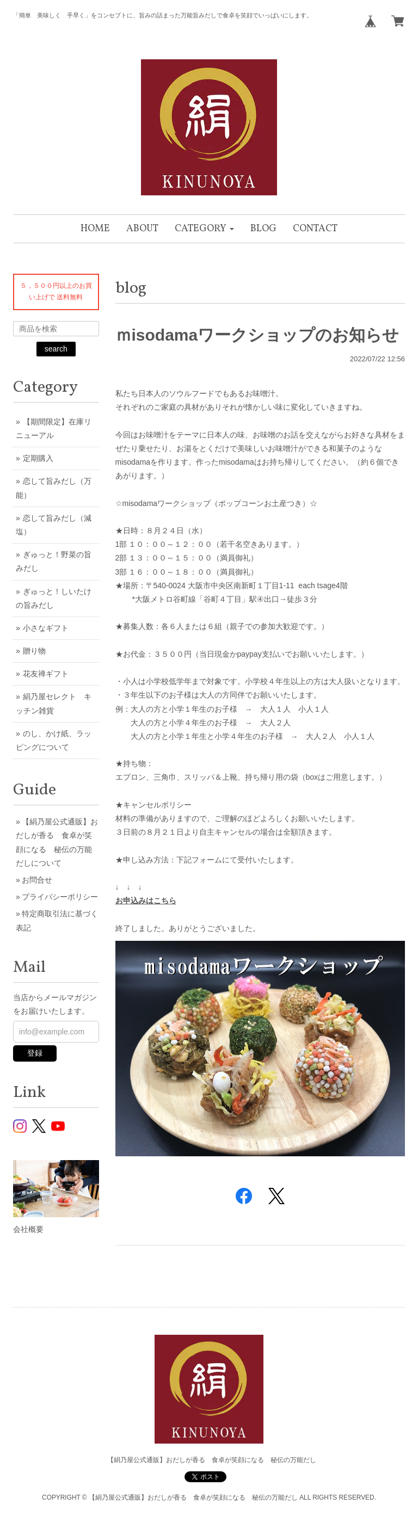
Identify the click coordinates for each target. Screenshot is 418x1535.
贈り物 (34, 650)
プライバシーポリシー (60, 896)
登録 (34, 1053)
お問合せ (37, 880)
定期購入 (38, 458)
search (56, 348)
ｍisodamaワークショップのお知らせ (257, 335)
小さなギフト (46, 628)
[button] (204, 229)
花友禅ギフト (46, 673)
